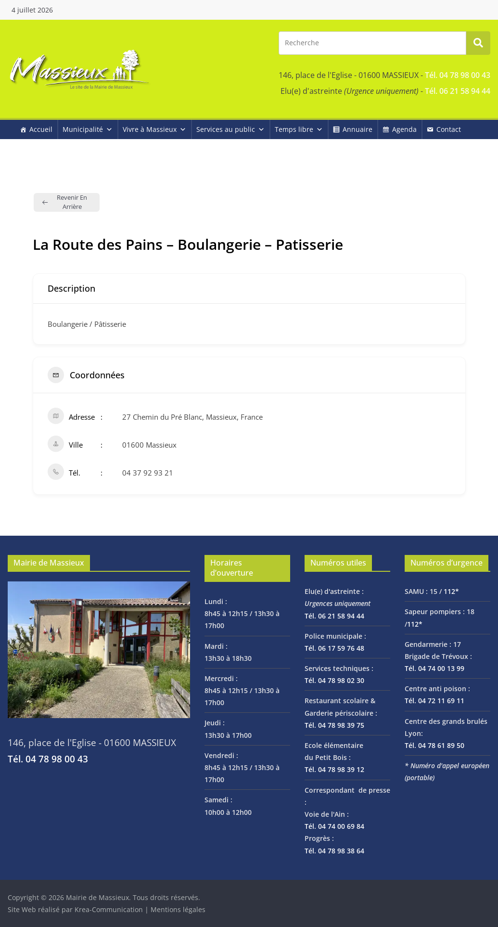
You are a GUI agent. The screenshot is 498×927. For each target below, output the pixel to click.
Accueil (40, 129)
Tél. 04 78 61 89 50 (434, 745)
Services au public (230, 129)
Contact (448, 129)
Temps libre (299, 129)
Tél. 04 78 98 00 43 (457, 75)
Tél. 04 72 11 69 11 (434, 700)
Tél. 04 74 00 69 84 (334, 826)
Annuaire (357, 129)
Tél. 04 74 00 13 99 (434, 668)
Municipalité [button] (88, 129)
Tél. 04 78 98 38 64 (334, 850)
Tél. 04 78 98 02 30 (334, 680)
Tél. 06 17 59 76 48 (334, 648)
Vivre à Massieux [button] (154, 129)
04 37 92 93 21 (147, 472)
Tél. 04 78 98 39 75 (334, 725)
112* (451, 591)
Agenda (404, 129)
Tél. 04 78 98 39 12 (334, 769)
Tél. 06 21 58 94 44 (457, 91)
